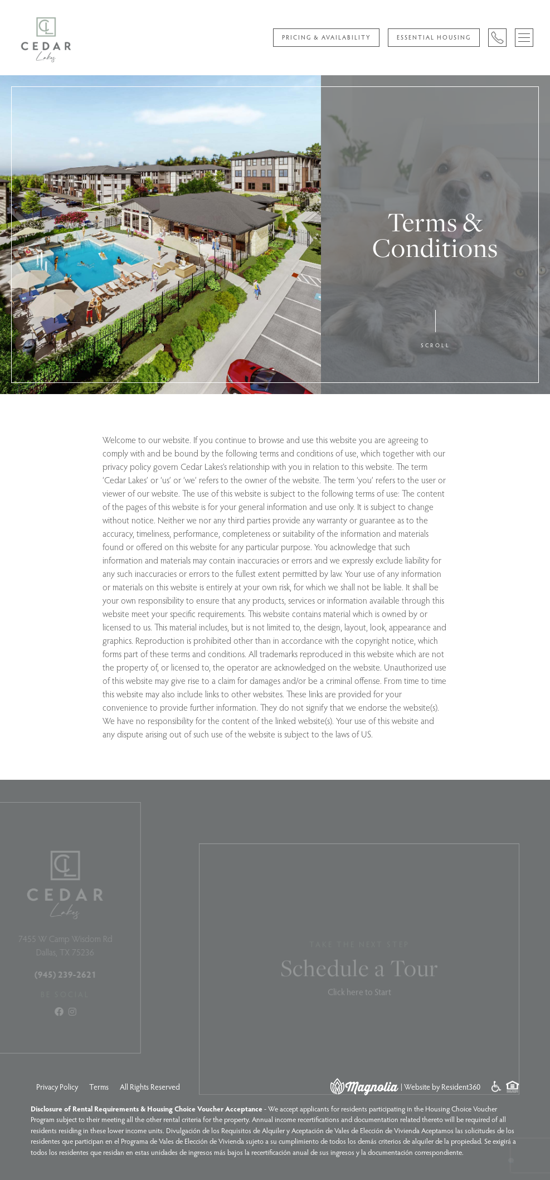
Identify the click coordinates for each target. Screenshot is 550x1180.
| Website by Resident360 (440, 1086)
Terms (99, 1086)
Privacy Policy (57, 1086)
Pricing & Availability (326, 37)
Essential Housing (434, 37)
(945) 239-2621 (53, 974)
